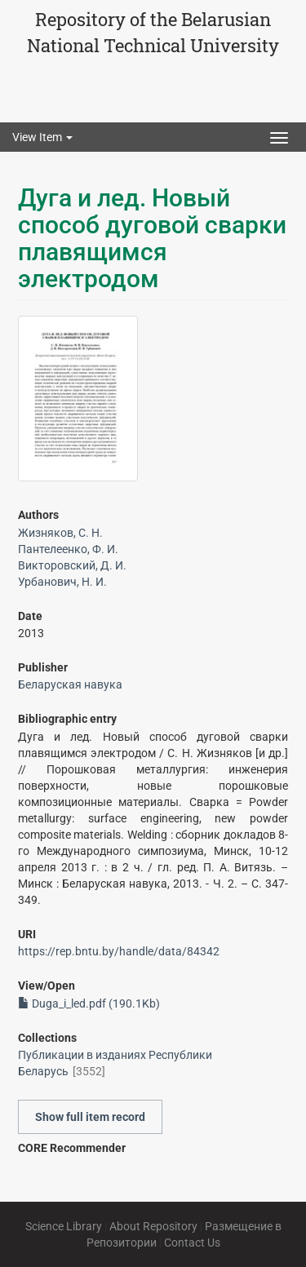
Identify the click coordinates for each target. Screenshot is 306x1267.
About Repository (153, 1226)
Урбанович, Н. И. (62, 581)
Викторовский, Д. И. (72, 565)
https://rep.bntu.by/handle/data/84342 (119, 951)
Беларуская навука (70, 684)
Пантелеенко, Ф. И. (68, 549)
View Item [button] (42, 137)
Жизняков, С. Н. (60, 532)
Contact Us (192, 1242)
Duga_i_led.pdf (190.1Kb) (89, 1003)
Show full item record (90, 1116)
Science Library (63, 1226)
